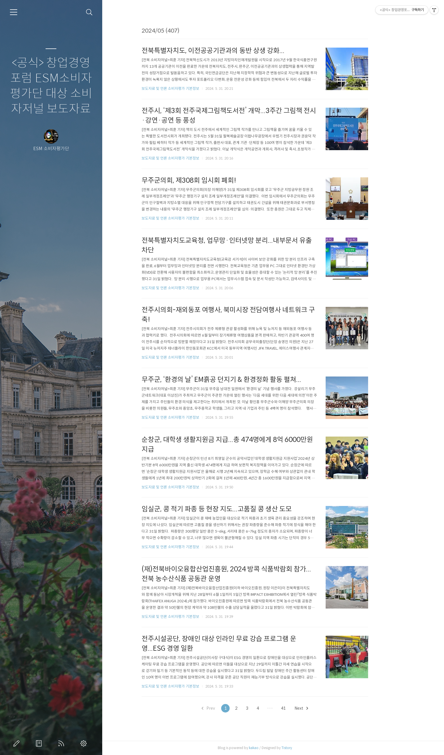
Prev (226, 708)
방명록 (40, 743)
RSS (62, 743)
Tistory (305, 748)
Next (319, 708)
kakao (272, 748)
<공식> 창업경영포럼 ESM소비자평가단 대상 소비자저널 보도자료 (51, 86)
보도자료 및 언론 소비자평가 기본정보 (188, 88)
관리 (84, 743)
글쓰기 (17, 743)
